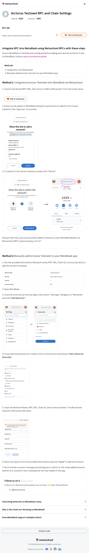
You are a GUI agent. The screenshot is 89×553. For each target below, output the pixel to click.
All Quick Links (44, 531)
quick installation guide (35, 56)
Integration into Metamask (20, 69)
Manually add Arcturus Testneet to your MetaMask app (32, 73)
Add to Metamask (73, 35)
